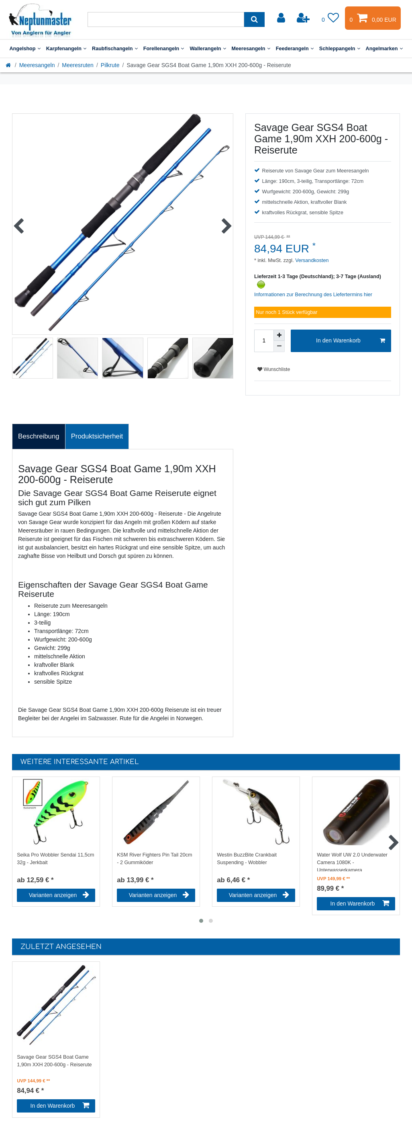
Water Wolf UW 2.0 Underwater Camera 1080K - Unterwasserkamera (352, 861)
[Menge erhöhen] (279, 335)
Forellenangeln (163, 48)
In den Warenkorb (350, 340)
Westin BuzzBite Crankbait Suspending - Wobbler (247, 858)
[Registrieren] (304, 18)
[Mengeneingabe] (263, 341)
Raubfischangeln (115, 48)
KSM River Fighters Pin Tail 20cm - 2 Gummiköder (154, 858)
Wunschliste (273, 369)
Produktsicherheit (97, 436)
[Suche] (254, 19)
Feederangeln (295, 48)
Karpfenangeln (66, 48)
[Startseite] (9, 65)
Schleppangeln (339, 48)
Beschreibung (38, 436)
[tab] (38, 436)
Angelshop (24, 48)
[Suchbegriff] (166, 19)
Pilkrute (110, 65)
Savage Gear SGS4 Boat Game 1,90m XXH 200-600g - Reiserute (54, 1061)
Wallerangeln (208, 48)
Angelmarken (384, 48)
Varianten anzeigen (59, 895)
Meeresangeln (251, 48)
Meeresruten (78, 65)
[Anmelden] (282, 18)
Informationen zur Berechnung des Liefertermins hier (313, 294)
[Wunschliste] (330, 18)
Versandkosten (311, 260)
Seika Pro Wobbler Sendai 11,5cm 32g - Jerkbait (55, 858)
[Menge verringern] (279, 346)
